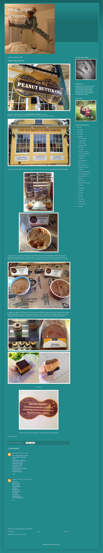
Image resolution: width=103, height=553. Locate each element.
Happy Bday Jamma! (83, 151)
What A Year (81, 180)
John (13, 453)
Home (38, 531)
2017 (78, 130)
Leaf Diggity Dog (82, 160)
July (79, 190)
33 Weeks (80, 158)
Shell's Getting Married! (84, 171)
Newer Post (11, 531)
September (81, 145)
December (81, 138)
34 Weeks (80, 149)
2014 (78, 136)
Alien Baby (81, 147)
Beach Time (81, 163)
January (80, 203)
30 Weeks (80, 185)
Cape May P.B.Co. (83, 165)
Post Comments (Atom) (21, 534)
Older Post (66, 531)
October (80, 143)
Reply (13, 474)
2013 (78, 206)
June (79, 192)
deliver (15, 436)
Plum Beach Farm (82, 176)
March (80, 199)
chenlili (14, 479)
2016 (78, 132)
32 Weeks (80, 169)
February (80, 201)
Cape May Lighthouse (83, 174)
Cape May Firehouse (83, 167)
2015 (78, 134)
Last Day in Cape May (83, 154)
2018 (78, 127)
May (79, 194)
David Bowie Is (82, 156)
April (79, 197)
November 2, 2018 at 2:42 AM (24, 479)
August (80, 188)
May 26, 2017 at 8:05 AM (22, 453)
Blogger (58, 544)
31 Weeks (80, 178)
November (81, 140)
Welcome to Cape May (84, 183)
